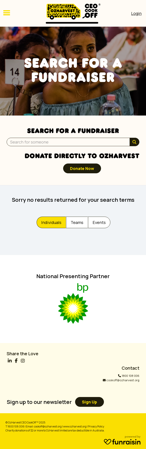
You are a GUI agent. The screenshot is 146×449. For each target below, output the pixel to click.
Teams (77, 222)
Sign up (89, 402)
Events (99, 222)
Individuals (51, 222)
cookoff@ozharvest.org (122, 380)
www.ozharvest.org (74, 426)
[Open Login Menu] (136, 13)
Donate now (82, 168)
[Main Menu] (6, 13)
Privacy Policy (96, 426)
